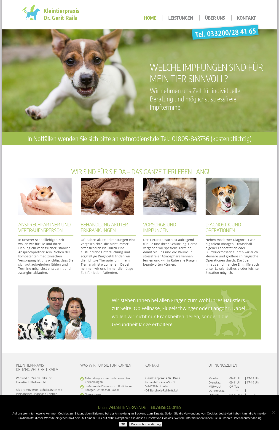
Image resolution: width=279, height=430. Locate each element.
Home (150, 18)
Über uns (215, 18)
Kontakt (246, 18)
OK (123, 424)
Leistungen (180, 18)
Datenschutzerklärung (146, 424)
